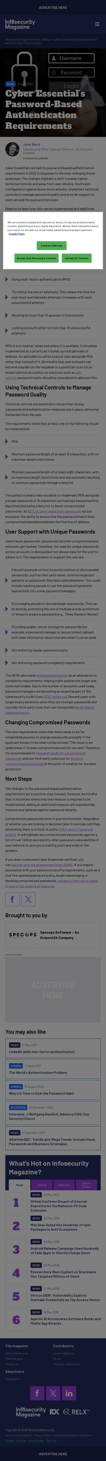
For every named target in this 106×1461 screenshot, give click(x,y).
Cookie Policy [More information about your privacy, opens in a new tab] (17, 233)
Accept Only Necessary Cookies (36, 257)
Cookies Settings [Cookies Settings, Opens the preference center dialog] (51, 245)
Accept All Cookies (76, 257)
